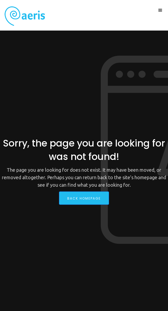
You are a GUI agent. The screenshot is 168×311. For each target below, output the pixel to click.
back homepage (84, 198)
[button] (160, 10)
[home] (23, 16)
